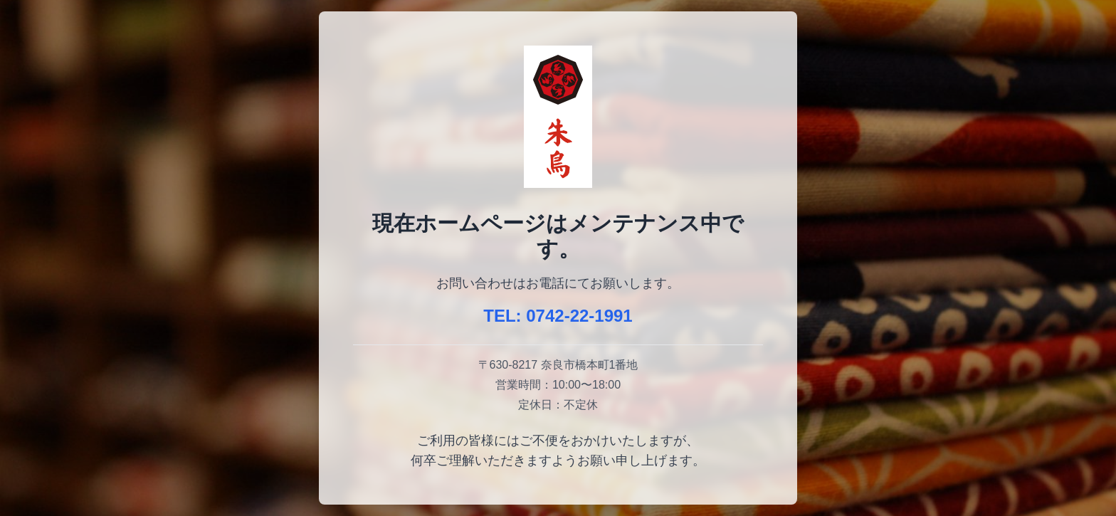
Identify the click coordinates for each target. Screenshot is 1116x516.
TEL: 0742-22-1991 (557, 315)
